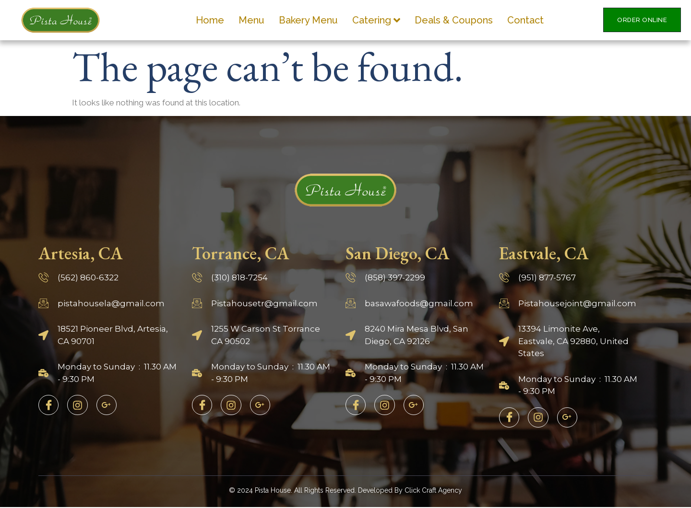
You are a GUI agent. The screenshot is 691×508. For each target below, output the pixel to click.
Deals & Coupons (454, 20)
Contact (525, 20)
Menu (251, 20)
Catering (376, 20)
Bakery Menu (308, 20)
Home (210, 20)
